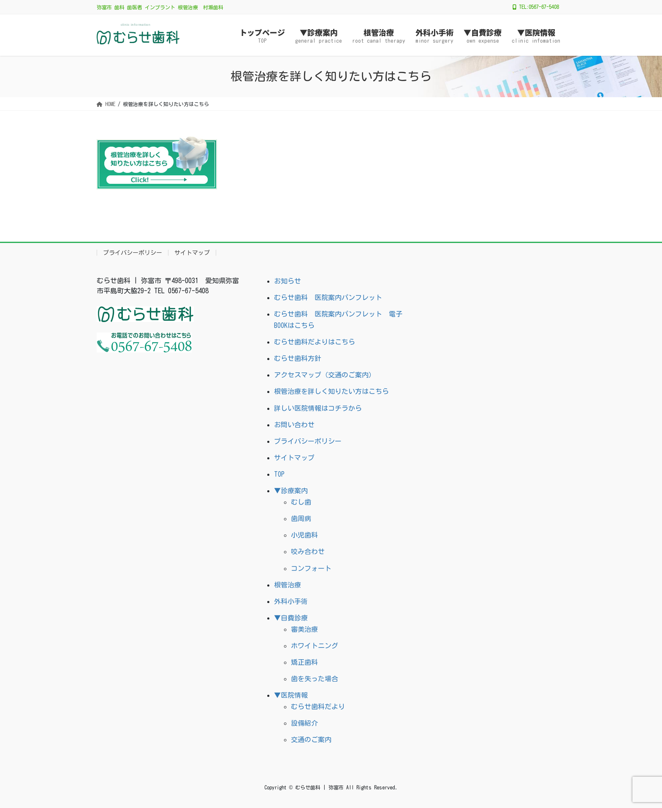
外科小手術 (291, 601)
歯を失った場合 (314, 678)
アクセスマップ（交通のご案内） (324, 374)
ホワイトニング (314, 645)
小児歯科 (304, 535)
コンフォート (311, 568)
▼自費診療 (291, 617)
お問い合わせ (294, 424)
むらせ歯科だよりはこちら (314, 341)
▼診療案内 (291, 490)
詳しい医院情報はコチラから (318, 408)
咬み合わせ (308, 551)
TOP (279, 474)
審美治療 (304, 629)
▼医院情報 (291, 695)
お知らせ (287, 281)
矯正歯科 (304, 662)
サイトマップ (192, 253)
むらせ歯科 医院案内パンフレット (328, 297)
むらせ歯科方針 (297, 358)
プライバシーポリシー (132, 253)
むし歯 (301, 502)
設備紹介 (304, 723)
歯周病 (301, 518)
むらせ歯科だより (318, 706)
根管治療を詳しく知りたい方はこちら (331, 391)
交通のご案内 (311, 739)
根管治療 (287, 584)
